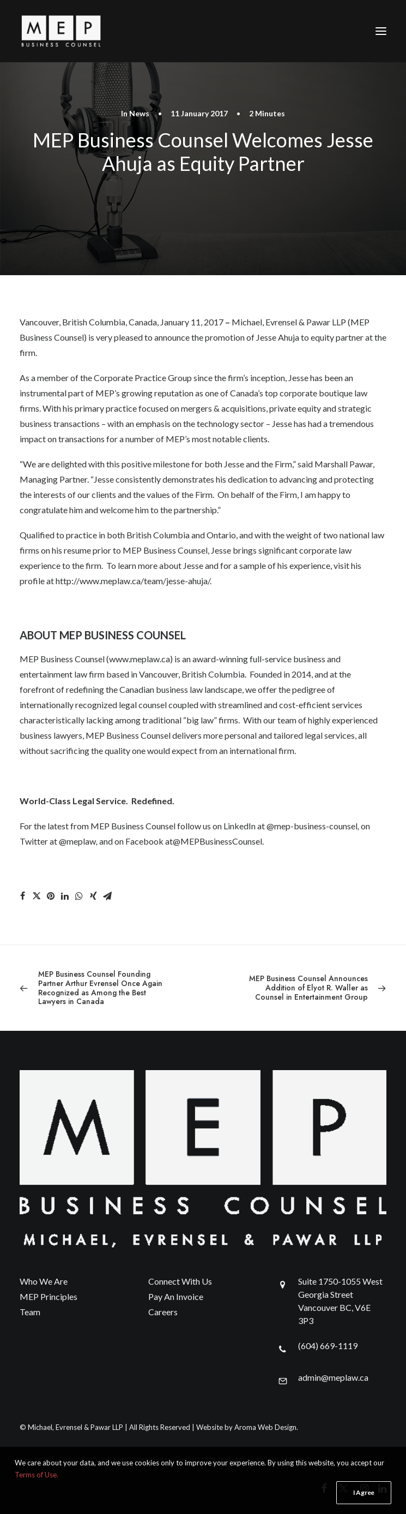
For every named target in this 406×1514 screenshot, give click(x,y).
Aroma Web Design (265, 1427)
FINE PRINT (36, 1460)
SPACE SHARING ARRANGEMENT (255, 1460)
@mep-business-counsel (311, 826)
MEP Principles (48, 1296)
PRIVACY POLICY (83, 1460)
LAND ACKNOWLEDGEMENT (157, 1460)
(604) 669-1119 (327, 1345)
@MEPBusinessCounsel (217, 841)
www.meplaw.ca (139, 659)
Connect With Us (180, 1281)
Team (30, 1312)
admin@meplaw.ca (333, 1377)
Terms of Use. (36, 1497)
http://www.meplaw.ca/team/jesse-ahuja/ (133, 580)
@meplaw (77, 841)
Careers (163, 1312)
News (139, 113)
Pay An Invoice (175, 1296)
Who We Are (44, 1281)
